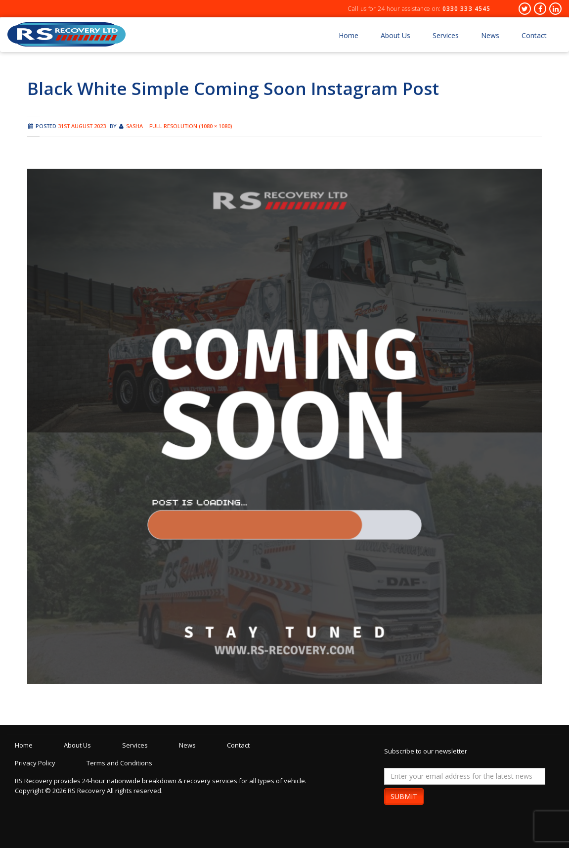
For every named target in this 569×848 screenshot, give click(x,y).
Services (446, 35)
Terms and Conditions (119, 762)
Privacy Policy (35, 762)
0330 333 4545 (466, 8)
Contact (534, 35)
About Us (395, 35)
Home (348, 35)
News (490, 35)
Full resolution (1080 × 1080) (190, 126)
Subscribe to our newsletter (425, 751)
